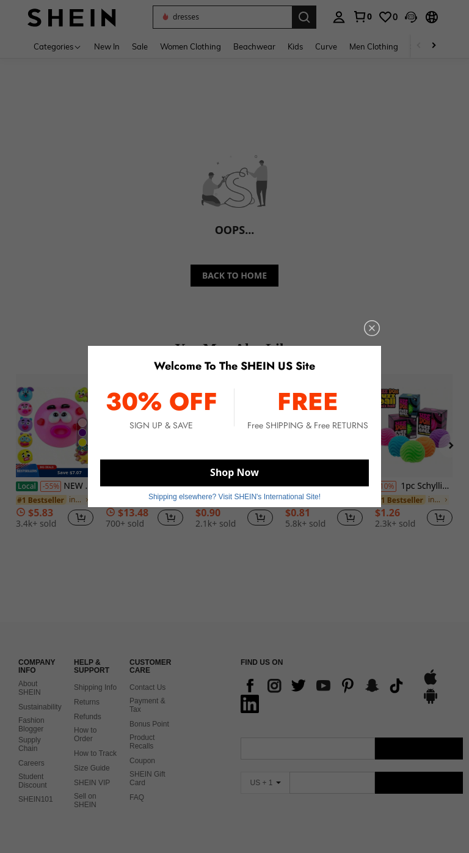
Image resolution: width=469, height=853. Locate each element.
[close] (372, 328)
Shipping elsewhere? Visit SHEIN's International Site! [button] (234, 496)
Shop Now (234, 472)
